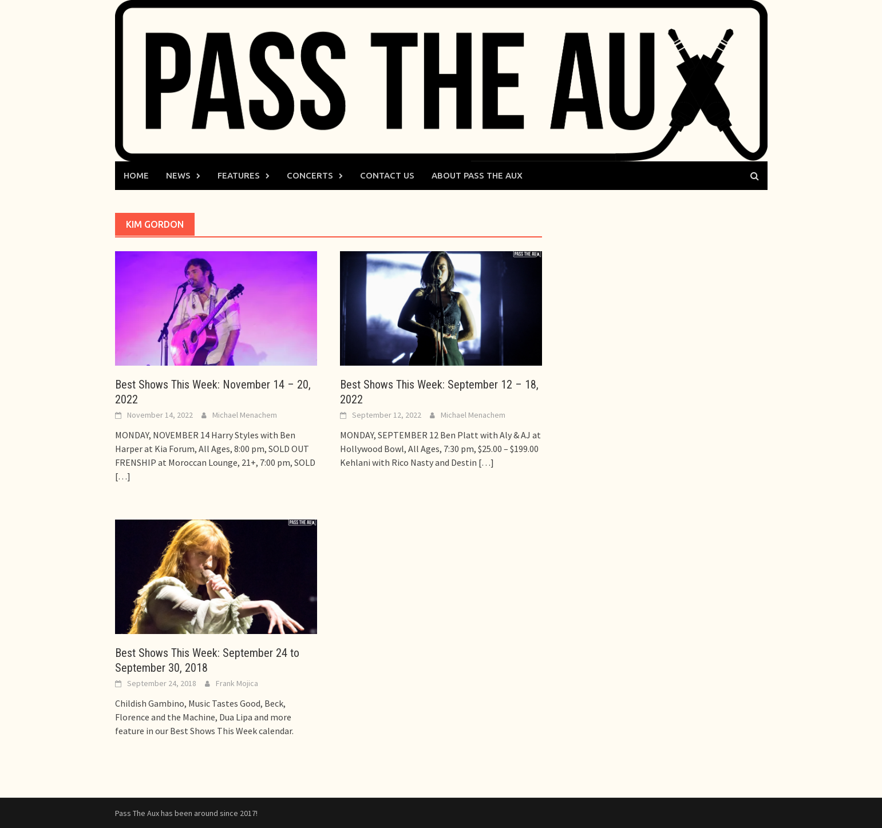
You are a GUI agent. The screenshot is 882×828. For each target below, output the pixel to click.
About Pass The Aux (477, 175)
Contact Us (387, 175)
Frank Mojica (237, 683)
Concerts (310, 175)
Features (238, 175)
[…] (122, 476)
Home (136, 175)
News (178, 175)
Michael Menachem (244, 415)
